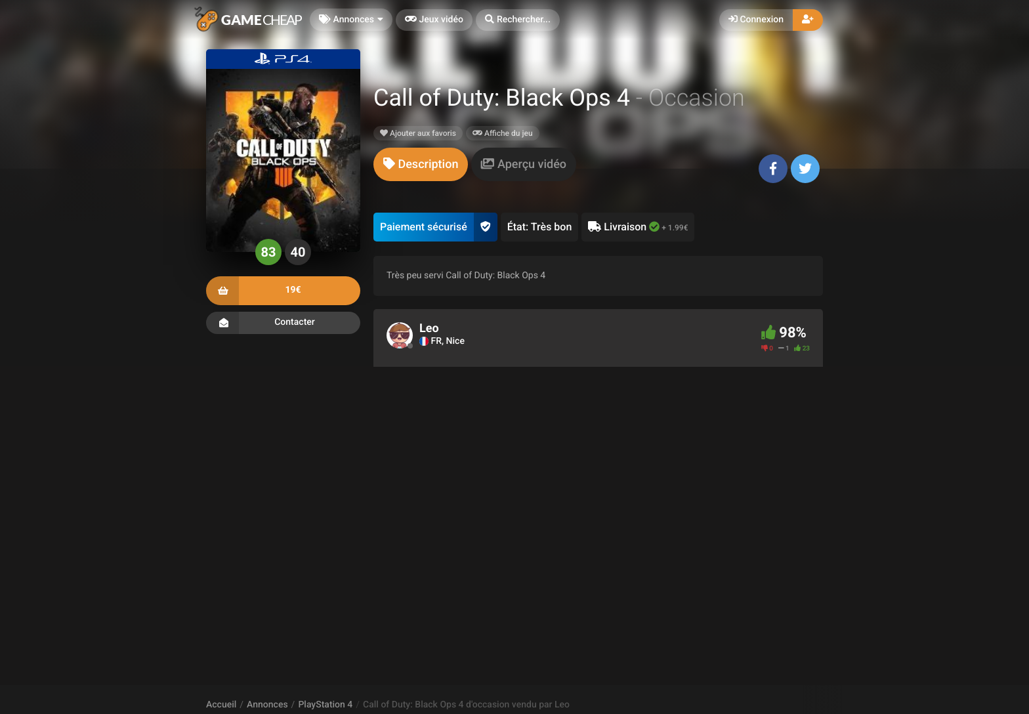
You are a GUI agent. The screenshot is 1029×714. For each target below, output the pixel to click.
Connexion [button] (756, 19)
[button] (518, 20)
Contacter (283, 323)
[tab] (420, 164)
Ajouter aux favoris (418, 133)
